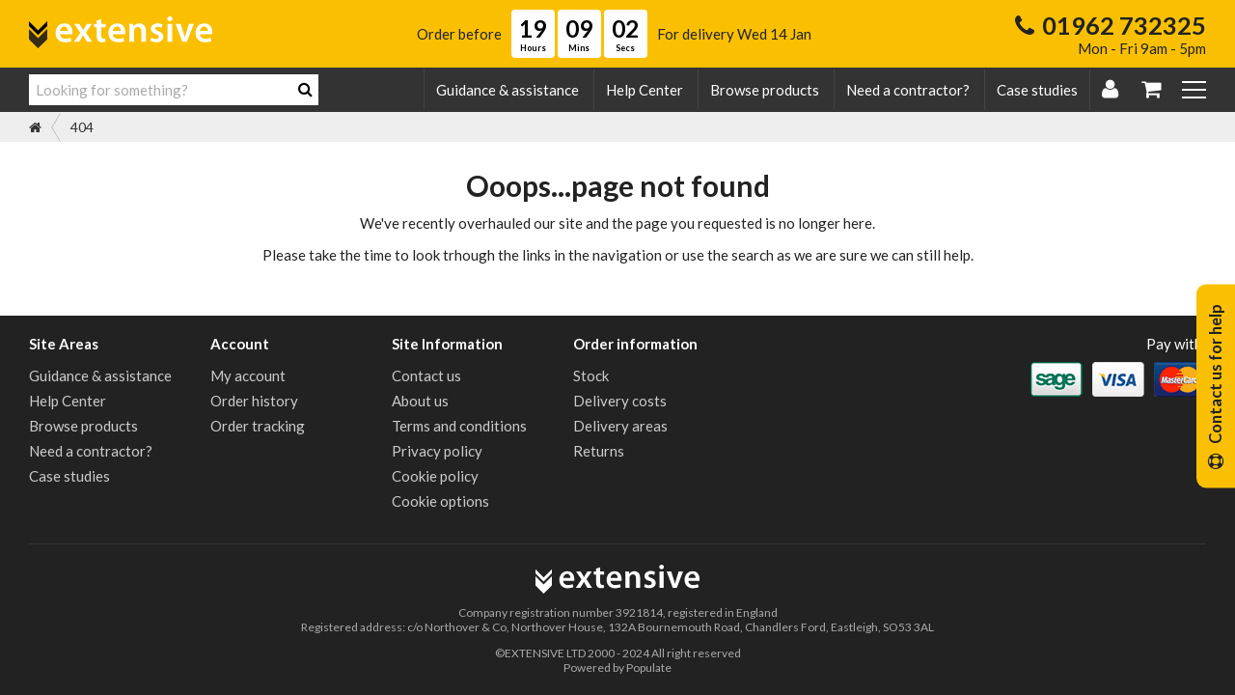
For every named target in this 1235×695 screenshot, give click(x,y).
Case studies (1037, 89)
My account (248, 375)
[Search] (305, 90)
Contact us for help (1215, 386)
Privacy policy (437, 450)
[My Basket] (1151, 90)
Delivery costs (620, 400)
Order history (254, 400)
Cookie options (440, 501)
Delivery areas (620, 425)
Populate (649, 667)
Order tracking (257, 425)
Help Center (644, 89)
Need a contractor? (908, 89)
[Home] (35, 127)
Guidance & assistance (507, 89)
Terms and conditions (459, 425)
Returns (598, 450)
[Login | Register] (1110, 90)
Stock (591, 375)
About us (420, 400)
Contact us (426, 375)
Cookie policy (435, 476)
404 (82, 127)
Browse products (764, 89)
